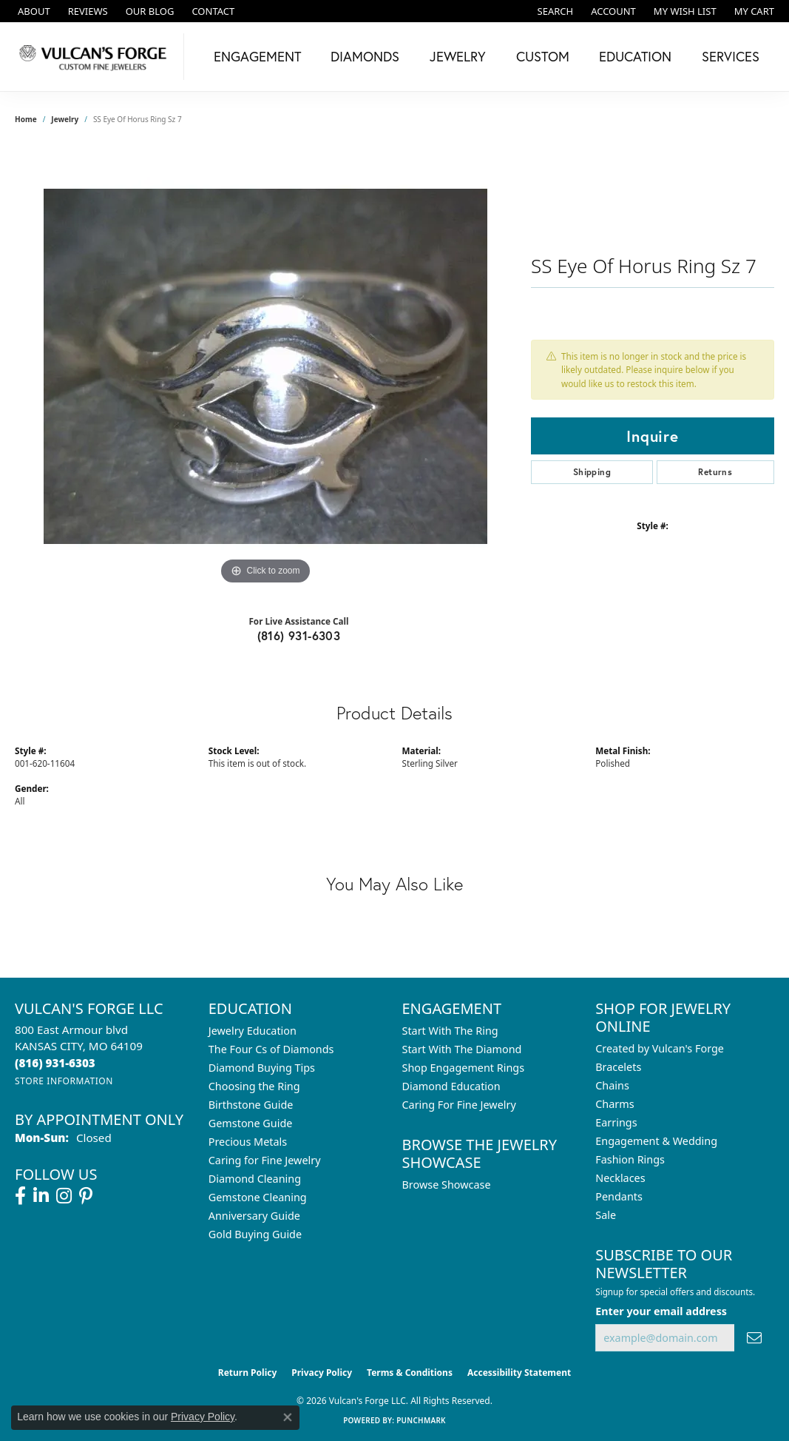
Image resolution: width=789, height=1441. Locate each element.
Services (730, 56)
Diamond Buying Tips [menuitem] (262, 1068)
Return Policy (247, 1372)
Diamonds (365, 56)
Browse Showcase (446, 1185)
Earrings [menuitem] (616, 1122)
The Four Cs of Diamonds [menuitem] (271, 1049)
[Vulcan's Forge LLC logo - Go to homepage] (95, 56)
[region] (265, 366)
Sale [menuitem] (605, 1215)
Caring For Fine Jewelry (459, 1105)
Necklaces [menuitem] (620, 1178)
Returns (715, 471)
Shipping (592, 471)
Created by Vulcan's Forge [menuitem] (659, 1048)
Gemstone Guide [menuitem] (251, 1123)
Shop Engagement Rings (463, 1068)
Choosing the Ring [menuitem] (254, 1086)
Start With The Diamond (462, 1049)
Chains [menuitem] (612, 1085)
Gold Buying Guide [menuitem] (255, 1234)
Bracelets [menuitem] (618, 1067)
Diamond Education (451, 1086)
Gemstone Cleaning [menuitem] (258, 1197)
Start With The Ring (450, 1031)
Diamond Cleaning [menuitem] (255, 1179)
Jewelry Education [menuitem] (253, 1031)
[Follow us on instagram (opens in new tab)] (64, 1196)
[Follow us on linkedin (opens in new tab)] (41, 1196)
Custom (542, 56)
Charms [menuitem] (614, 1104)
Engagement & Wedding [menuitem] (656, 1141)
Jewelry (458, 56)
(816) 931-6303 (299, 635)
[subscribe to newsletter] (754, 1337)
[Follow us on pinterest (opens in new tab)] (85, 1196)
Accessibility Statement (519, 1372)
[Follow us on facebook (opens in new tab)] (20, 1196)
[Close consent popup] (287, 1417)
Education (635, 56)
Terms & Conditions (410, 1372)
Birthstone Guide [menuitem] (251, 1105)
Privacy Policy (321, 1372)
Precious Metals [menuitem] (248, 1142)
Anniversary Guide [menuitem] (254, 1216)
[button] (554, 11)
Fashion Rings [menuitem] (630, 1159)
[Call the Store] (55, 1062)
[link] (32, 11)
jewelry (64, 119)
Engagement (257, 56)
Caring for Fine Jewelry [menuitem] (265, 1160)
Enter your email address (661, 1311)
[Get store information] (64, 1081)
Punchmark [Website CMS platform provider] (421, 1420)
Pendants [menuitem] (619, 1196)
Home (26, 119)
